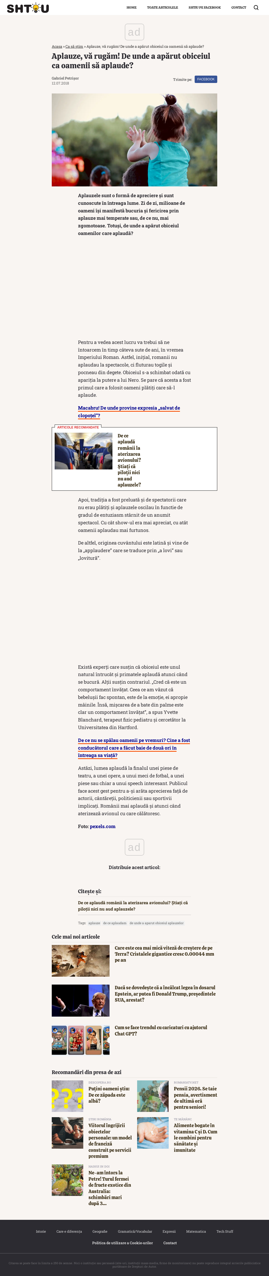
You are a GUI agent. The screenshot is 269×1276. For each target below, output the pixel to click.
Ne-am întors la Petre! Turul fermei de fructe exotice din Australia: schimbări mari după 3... (110, 1188)
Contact (238, 7)
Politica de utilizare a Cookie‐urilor (122, 1242)
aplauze (94, 923)
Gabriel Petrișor (65, 78)
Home (132, 7)
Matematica (196, 1231)
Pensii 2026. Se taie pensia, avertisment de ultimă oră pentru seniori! (195, 1098)
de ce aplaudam (115, 923)
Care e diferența (69, 1231)
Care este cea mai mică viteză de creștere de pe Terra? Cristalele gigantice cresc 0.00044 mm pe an (164, 954)
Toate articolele (162, 7)
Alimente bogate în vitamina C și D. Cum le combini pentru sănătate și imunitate (195, 1137)
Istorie (41, 1231)
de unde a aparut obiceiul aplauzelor (157, 923)
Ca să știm (74, 46)
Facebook (206, 79)
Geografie (99, 1231)
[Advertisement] (134, 289)
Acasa (57, 46)
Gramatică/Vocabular (135, 1231)
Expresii (169, 1231)
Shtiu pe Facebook (205, 7)
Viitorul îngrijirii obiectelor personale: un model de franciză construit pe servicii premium (110, 1140)
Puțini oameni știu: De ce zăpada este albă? (109, 1095)
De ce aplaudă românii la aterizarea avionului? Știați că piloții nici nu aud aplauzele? (129, 460)
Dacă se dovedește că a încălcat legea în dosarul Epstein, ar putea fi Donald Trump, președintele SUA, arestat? (165, 994)
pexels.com (103, 826)
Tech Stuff (224, 1231)
